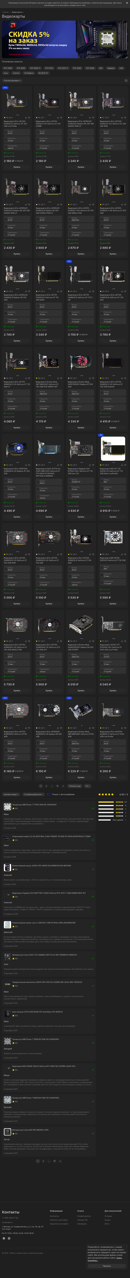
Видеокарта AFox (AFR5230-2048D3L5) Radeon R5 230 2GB (16, 311)
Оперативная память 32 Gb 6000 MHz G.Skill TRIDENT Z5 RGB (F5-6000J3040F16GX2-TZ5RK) (43, 888)
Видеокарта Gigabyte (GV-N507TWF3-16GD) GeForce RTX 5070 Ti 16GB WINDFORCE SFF (51, 947)
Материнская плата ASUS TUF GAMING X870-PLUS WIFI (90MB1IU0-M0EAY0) (48, 1010)
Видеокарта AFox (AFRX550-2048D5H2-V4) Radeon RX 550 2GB (47, 781)
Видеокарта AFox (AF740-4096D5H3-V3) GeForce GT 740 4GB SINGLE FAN (15, 688)
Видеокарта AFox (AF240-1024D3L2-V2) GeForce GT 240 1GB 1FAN (111, 126)
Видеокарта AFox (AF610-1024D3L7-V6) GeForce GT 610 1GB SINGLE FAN (81, 219)
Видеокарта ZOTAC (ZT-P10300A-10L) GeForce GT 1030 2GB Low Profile (112, 688)
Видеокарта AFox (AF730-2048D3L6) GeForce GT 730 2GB (112, 311)
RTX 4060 (21, 68)
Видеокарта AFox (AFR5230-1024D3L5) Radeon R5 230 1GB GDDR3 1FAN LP (80, 126)
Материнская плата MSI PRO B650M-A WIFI (32, 1185)
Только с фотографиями (63, 844)
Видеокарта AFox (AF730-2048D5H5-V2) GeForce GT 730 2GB (47, 595)
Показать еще (75, 836)
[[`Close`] (127, 3)
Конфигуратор (84, 1241)
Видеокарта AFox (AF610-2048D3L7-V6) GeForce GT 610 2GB (113, 218)
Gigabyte (111, 68)
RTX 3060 (8, 68)
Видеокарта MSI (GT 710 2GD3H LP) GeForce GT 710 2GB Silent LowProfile (112, 498)
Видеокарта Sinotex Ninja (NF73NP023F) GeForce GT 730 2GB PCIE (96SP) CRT (48, 405)
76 (54, 1217)
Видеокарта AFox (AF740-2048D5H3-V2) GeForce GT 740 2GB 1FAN (15, 595)
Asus (6, 73)
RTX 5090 (90, 68)
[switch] (49, 845)
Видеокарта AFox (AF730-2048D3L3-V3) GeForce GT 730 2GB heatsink (111, 405)
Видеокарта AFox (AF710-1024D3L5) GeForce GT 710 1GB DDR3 (47, 312)
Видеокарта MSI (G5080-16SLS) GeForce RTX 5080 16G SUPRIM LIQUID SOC (48, 1122)
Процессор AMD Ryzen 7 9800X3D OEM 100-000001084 (38, 1153)
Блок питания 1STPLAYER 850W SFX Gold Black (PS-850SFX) (40, 1067)
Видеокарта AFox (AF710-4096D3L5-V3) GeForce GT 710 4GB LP (17, 405)
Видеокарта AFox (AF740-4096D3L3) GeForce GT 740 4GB (80, 593)
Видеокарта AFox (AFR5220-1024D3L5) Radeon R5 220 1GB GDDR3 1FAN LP (16, 219)
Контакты (54, 1241)
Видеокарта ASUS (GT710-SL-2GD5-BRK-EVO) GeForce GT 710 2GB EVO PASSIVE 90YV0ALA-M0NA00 (49, 500)
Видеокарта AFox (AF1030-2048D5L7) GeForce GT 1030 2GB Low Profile (112, 781)
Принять (107, 1266)
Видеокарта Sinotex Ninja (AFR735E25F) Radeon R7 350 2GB (79, 404)
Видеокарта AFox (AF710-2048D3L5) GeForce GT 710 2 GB (80, 311)
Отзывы (108, 1241)
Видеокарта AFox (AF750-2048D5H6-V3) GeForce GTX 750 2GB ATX (48, 688)
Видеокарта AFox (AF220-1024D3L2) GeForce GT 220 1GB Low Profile (16, 126)
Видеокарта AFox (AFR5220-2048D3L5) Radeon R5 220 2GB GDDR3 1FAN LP (48, 219)
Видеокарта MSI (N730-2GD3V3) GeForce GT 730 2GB (112, 593)
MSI (100, 68)
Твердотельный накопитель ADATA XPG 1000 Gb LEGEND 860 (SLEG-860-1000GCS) (51, 1037)
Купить (17, 173)
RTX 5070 (49, 68)
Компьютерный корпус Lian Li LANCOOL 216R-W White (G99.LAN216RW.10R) (48, 978)
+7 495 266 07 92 (10, 1243)
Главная (5, 12)
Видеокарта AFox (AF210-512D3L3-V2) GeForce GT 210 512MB (48, 126)
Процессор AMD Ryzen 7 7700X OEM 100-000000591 (37, 855)
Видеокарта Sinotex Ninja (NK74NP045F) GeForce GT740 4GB (80, 779)
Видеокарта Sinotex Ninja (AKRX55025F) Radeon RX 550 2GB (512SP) (79, 688)
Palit (121, 68)
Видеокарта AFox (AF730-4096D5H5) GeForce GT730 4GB (15, 779)
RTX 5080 (77, 68)
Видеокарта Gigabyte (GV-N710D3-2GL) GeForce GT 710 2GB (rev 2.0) (80, 498)
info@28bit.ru (7, 1247)
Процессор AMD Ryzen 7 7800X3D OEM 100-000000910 (38, 1094)
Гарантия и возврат (59, 1248)
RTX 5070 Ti (63, 68)
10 (57, 836)
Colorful (16, 73)
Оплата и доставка (59, 1245)
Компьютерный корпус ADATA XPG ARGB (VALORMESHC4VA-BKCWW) (45, 919)
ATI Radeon (28, 73)
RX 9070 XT (43, 73)
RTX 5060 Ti (35, 68)
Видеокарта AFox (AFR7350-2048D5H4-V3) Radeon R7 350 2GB (17, 498)
